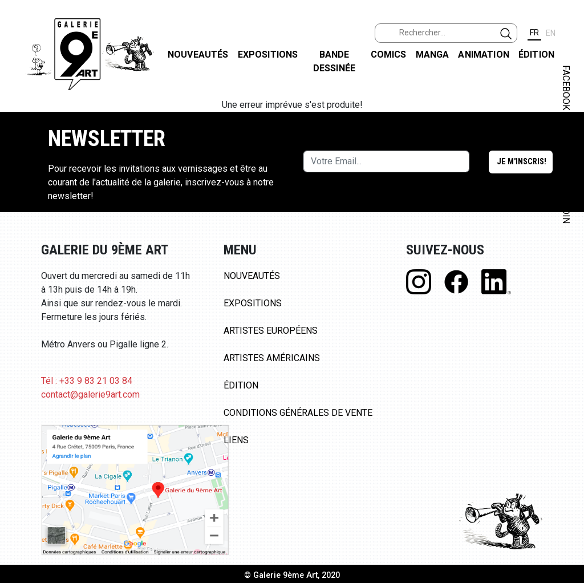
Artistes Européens (271, 330)
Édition (536, 54)
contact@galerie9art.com (90, 394)
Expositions (268, 54)
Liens (236, 440)
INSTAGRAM (566, 147)
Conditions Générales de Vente (298, 412)
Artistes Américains (272, 358)
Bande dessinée (334, 61)
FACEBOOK (566, 87)
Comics (389, 54)
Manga (432, 54)
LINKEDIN (566, 203)
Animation (483, 54)
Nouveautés (198, 54)
